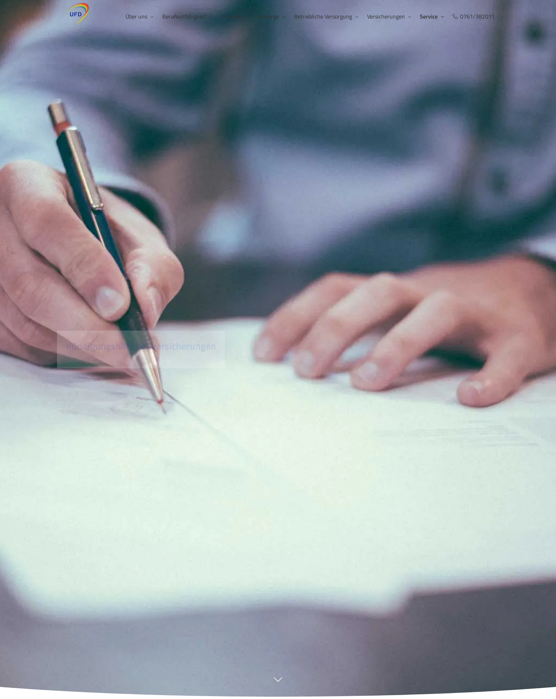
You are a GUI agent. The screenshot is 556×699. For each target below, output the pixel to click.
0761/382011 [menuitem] (474, 16)
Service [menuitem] (429, 16)
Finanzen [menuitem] (232, 16)
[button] (278, 683)
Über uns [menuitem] (136, 16)
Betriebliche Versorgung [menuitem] (323, 16)
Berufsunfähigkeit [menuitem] (184, 16)
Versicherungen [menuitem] (386, 16)
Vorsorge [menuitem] (268, 16)
